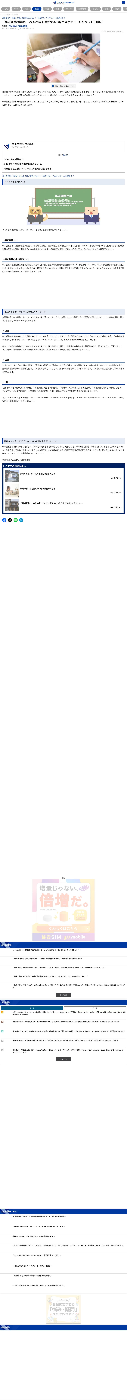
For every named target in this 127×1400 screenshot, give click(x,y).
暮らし (95, 9)
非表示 (65, 155)
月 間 (95, 1008)
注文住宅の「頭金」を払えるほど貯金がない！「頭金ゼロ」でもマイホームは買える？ (33, 18)
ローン (69, 9)
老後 (106, 9)
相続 (26, 9)
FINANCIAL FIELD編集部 (18, 26)
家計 (117, 9)
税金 (37, 9)
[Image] (63, 3)
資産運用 (82, 9)
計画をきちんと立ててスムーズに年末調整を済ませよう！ (28, 168)
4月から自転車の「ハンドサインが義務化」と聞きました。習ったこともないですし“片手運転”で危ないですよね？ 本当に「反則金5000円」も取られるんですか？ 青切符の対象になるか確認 (69, 1013)
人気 (6, 9)
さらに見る (63, 994)
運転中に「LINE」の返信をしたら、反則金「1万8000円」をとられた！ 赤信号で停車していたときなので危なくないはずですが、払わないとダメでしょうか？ (66, 1021)
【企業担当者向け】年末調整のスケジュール (23, 164)
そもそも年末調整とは (14, 159)
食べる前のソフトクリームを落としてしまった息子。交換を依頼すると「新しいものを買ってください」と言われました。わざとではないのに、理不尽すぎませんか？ (69, 1031)
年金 (47, 9)
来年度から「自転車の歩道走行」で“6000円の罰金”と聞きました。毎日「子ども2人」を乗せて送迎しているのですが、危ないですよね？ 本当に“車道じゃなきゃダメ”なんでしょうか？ (68, 1051)
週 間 (32, 1008)
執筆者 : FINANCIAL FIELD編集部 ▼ (23, 144)
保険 (57, 9)
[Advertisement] (63, 124)
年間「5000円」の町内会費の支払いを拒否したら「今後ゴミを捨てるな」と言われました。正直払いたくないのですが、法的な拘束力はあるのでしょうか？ (65, 1040)
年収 (16, 9)
